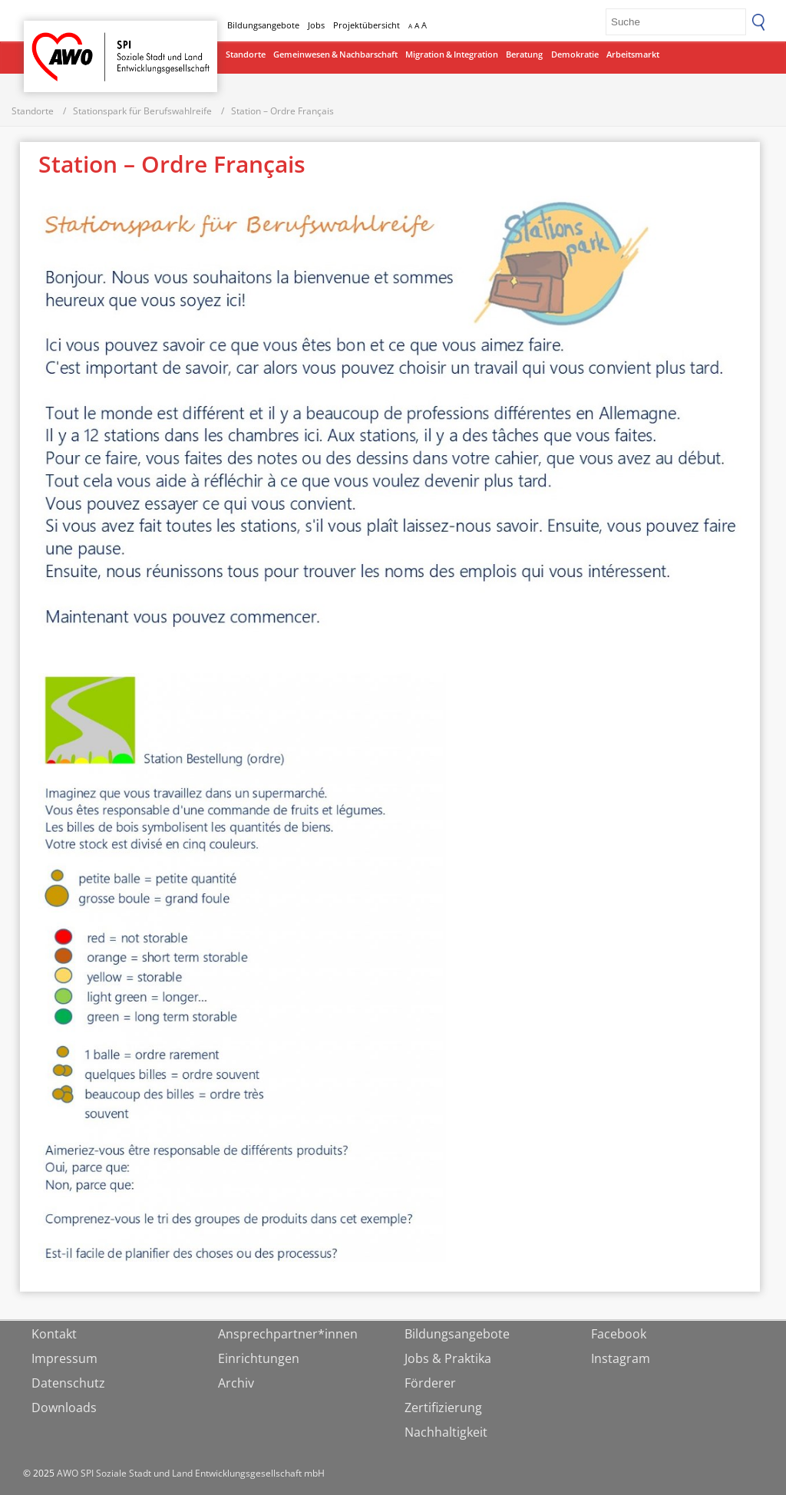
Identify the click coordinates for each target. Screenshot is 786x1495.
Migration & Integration (451, 54)
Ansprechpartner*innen (288, 1333)
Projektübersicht (366, 25)
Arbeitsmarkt (632, 54)
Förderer (430, 1383)
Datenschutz (68, 1383)
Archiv (236, 1383)
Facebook (618, 1333)
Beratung (524, 54)
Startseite (63, 42)
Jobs (316, 25)
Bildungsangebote (263, 25)
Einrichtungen (258, 1358)
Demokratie (575, 54)
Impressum (64, 1358)
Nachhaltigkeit (446, 1432)
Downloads (64, 1407)
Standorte (246, 54)
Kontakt (54, 1333)
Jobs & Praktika (448, 1358)
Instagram (620, 1358)
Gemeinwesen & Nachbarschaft (335, 54)
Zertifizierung (443, 1407)
